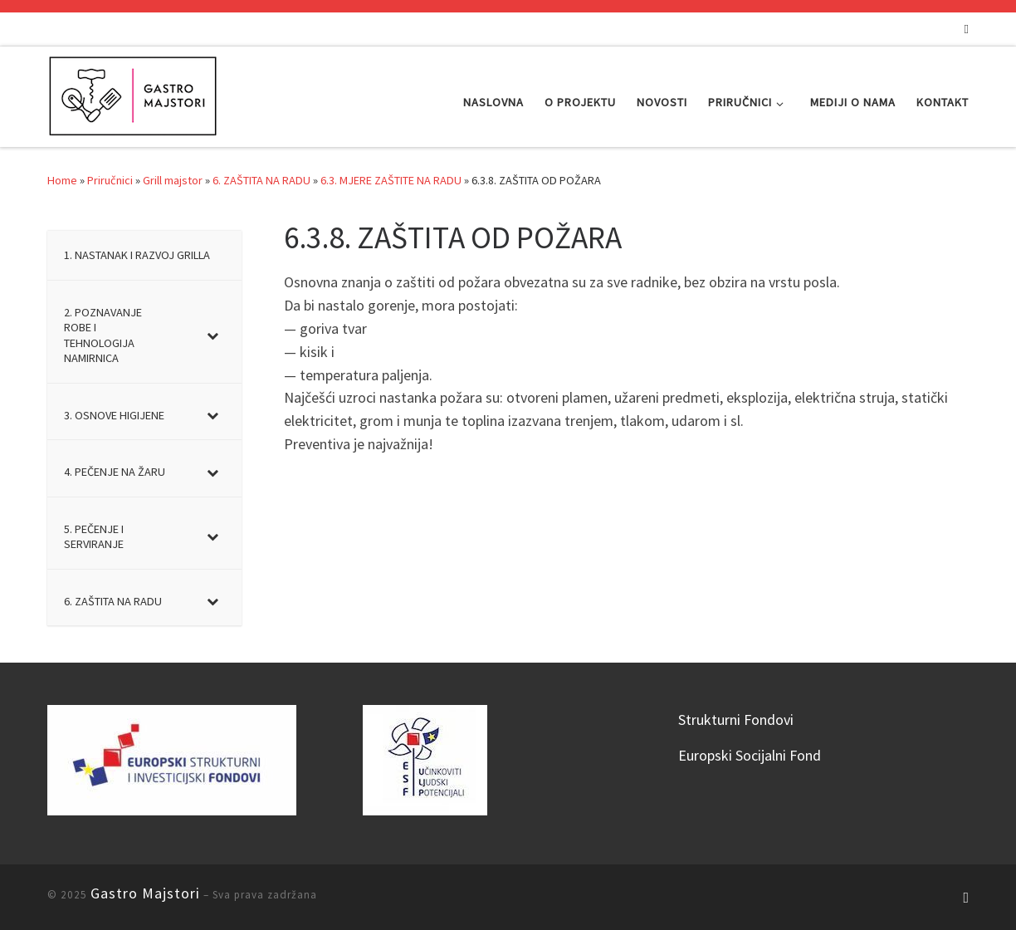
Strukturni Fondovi (736, 719)
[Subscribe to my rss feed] (967, 28)
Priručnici (110, 180)
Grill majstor (173, 180)
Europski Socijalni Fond (749, 755)
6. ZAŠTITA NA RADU (261, 180)
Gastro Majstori (145, 893)
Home (62, 180)
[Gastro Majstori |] (133, 93)
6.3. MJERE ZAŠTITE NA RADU (391, 180)
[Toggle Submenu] (212, 335)
